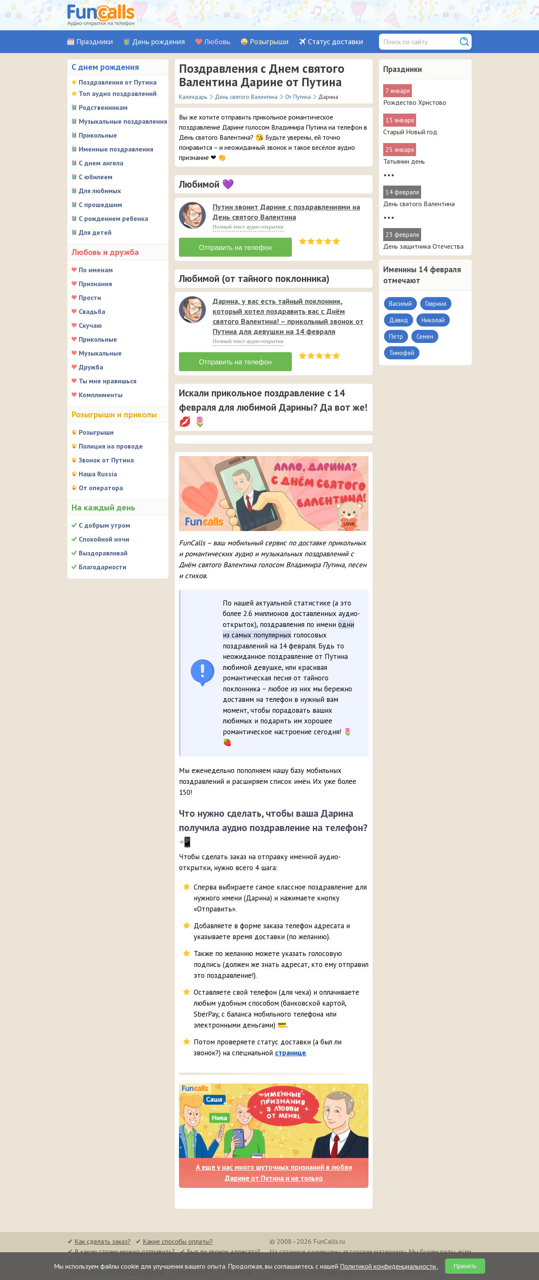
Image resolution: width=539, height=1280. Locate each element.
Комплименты (101, 394)
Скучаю (90, 325)
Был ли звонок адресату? (223, 1250)
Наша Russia (98, 474)
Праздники (94, 41)
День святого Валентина (419, 203)
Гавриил (435, 304)
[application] (193, 216)
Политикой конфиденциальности (389, 1266)
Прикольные (98, 135)
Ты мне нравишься (107, 381)
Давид (398, 320)
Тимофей (401, 353)
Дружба (91, 367)
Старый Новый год (410, 131)
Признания (95, 283)
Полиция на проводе (111, 446)
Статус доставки (335, 41)
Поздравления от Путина (118, 82)
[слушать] (192, 215)
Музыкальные (100, 353)
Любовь (217, 41)
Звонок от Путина (106, 460)
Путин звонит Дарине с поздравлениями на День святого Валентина (286, 212)
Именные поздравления (116, 149)
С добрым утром (104, 525)
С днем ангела (101, 163)
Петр (396, 336)
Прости (90, 297)
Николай (433, 320)
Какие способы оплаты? (178, 1240)
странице (290, 1051)
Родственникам (103, 107)
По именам (96, 270)
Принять (465, 1266)
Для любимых (100, 190)
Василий (400, 304)
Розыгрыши (269, 41)
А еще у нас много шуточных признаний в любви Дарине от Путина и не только (274, 1172)
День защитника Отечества (423, 246)
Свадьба (92, 311)
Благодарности (102, 567)
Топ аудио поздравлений (118, 93)
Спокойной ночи (104, 539)
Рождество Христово (414, 102)
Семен (424, 336)
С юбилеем (95, 177)
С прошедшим (100, 204)
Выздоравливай (103, 553)
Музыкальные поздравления (123, 121)
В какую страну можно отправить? (125, 1250)
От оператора (101, 487)
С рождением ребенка (113, 218)
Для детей (95, 232)
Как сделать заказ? (103, 1240)
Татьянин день (404, 161)
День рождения (158, 41)
